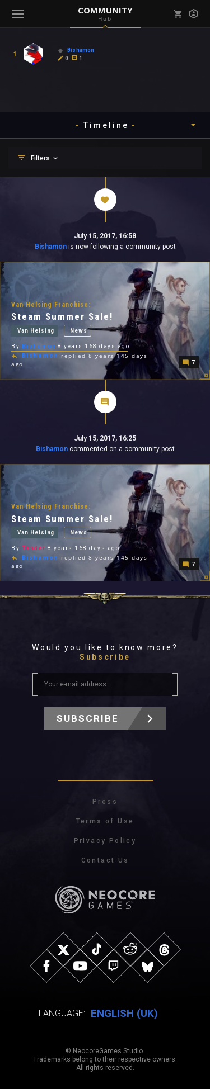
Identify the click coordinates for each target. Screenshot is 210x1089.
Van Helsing (35, 330)
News (78, 330)
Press (105, 802)
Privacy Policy (105, 841)
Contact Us (105, 860)
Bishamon (51, 246)
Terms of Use (105, 821)
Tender (34, 548)
